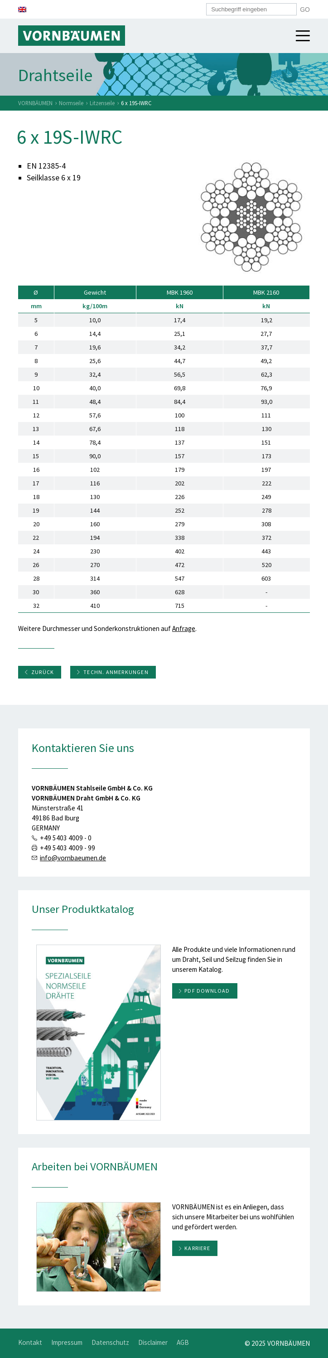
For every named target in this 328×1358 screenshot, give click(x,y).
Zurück (39, 672)
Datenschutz (110, 1342)
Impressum (66, 1342)
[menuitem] (22, 9)
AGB (183, 1342)
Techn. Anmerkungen (112, 672)
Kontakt (30, 1342)
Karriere (197, 1248)
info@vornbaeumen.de (73, 858)
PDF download (207, 990)
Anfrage (183, 628)
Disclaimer (153, 1342)
